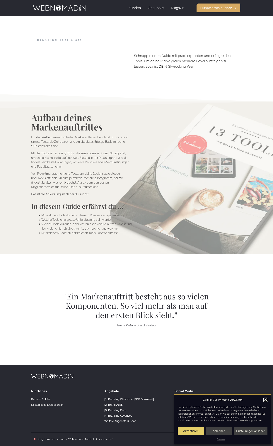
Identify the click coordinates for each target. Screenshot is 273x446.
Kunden (135, 8)
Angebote (156, 8)
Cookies (221, 439)
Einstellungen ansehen (250, 431)
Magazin (177, 8)
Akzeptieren (191, 431)
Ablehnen (219, 431)
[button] (265, 400)
